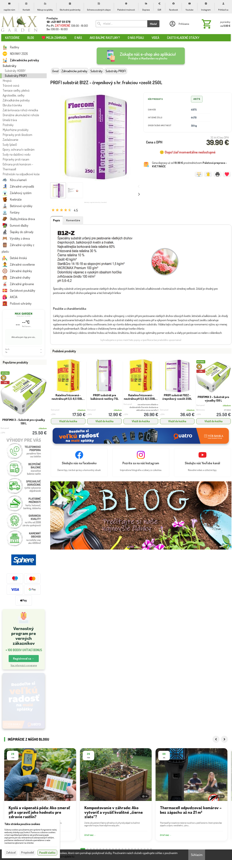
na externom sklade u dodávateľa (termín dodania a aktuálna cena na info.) (143, 407)
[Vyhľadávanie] (121, 23)
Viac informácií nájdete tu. (60, 856)
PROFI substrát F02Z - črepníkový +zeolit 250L (177, 396)
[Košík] (215, 24)
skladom (81, 410)
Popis (56, 220)
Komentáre (73, 220)
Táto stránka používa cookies (22, 824)
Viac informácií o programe (24, 665)
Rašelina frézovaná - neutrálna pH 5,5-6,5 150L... (68, 396)
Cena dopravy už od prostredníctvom (189, 164)
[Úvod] (19, 23)
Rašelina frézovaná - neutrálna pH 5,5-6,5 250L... (141, 396)
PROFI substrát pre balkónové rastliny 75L (105, 396)
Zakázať (11, 852)
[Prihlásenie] (179, 23)
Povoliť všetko (47, 852)
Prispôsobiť (27, 852)
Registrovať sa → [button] (23, 658)
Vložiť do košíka (68, 421)
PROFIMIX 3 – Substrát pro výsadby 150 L (23, 421)
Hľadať (153, 23)
